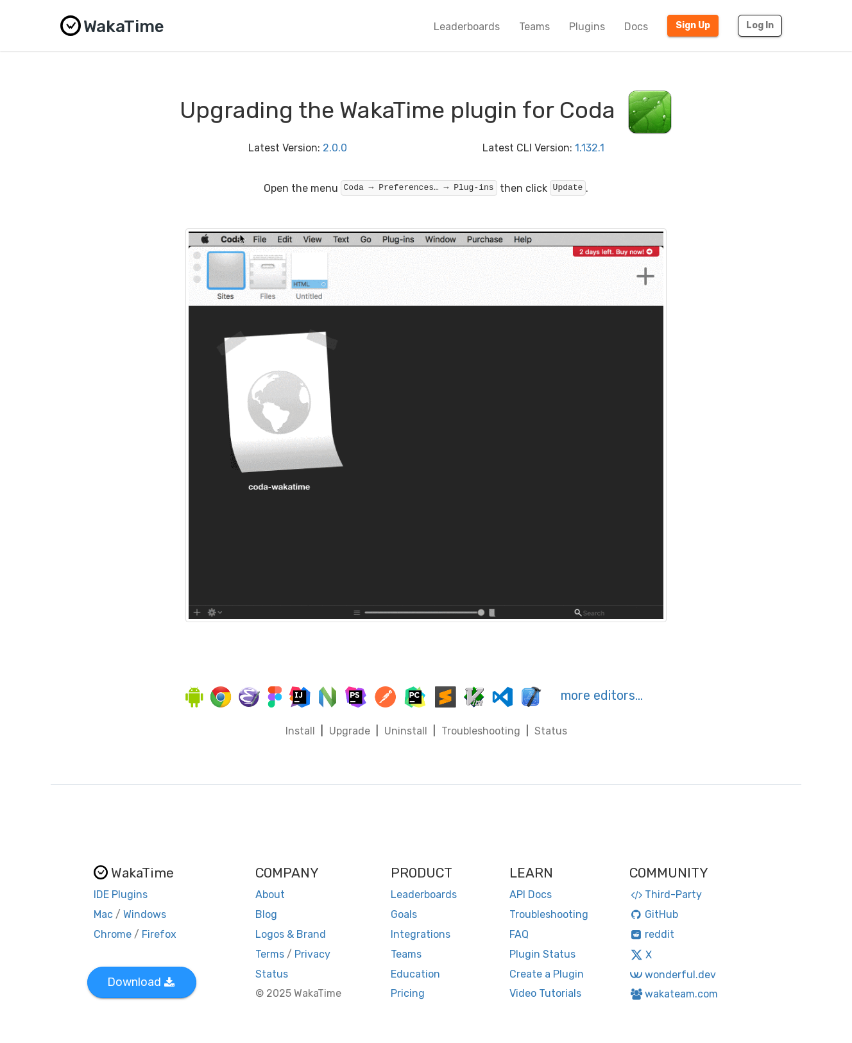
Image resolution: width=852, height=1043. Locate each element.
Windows (144, 914)
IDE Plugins (121, 894)
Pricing (408, 993)
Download (141, 982)
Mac (103, 914)
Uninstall (405, 731)
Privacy (312, 954)
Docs (636, 27)
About (270, 894)
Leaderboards (467, 27)
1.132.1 (589, 148)
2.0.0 (335, 148)
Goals (404, 914)
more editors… (602, 695)
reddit (652, 934)
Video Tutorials (545, 993)
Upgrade (349, 731)
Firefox (159, 934)
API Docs (530, 894)
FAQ (519, 934)
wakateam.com (674, 994)
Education (415, 974)
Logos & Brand (290, 934)
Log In (760, 25)
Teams (534, 27)
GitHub (654, 914)
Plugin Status (542, 954)
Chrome (113, 934)
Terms (269, 954)
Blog (266, 914)
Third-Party (666, 894)
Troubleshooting (480, 731)
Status (550, 731)
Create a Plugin (546, 974)
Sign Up (693, 25)
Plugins (587, 27)
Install (300, 731)
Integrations (420, 934)
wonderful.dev (672, 975)
